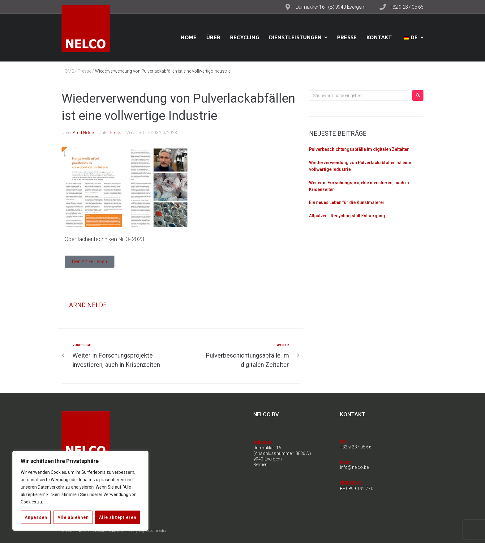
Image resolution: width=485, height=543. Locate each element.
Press (115, 132)
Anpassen (36, 517)
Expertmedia (156, 530)
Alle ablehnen (73, 517)
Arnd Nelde (83, 132)
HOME (68, 71)
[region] (80, 491)
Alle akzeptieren (117, 517)
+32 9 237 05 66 (406, 7)
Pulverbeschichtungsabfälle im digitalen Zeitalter (359, 149)
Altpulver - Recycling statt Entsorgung (347, 215)
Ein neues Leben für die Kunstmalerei (346, 202)
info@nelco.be (354, 467)
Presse (84, 71)
